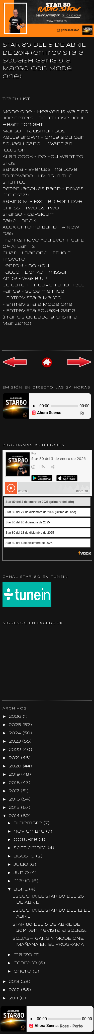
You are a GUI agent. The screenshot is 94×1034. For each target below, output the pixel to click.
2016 (15, 799)
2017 (15, 791)
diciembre (29, 823)
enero (23, 971)
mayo (23, 881)
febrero (26, 963)
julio (22, 864)
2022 (16, 750)
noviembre (30, 831)
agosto (25, 856)
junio (22, 873)
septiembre (31, 848)
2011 (14, 998)
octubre (26, 840)
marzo (24, 955)
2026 (16, 717)
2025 (16, 725)
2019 (15, 774)
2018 (15, 783)
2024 (16, 733)
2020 (16, 766)
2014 (15, 816)
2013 (15, 982)
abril (21, 889)
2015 (15, 808)
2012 (15, 990)
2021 (15, 758)
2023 (15, 741)
